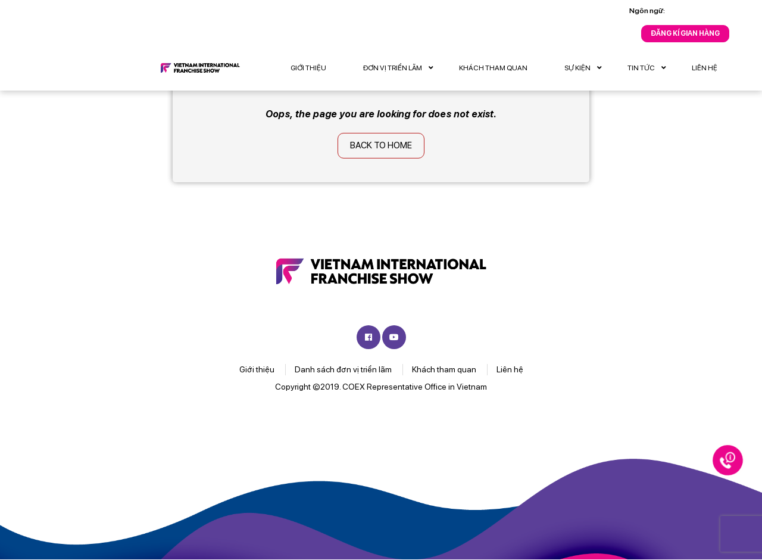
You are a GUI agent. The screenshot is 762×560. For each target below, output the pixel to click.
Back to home (381, 145)
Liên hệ (704, 68)
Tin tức (650, 68)
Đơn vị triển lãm (401, 68)
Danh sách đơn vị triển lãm (343, 369)
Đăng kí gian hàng (685, 33)
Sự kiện (586, 68)
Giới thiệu (308, 68)
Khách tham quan (493, 68)
